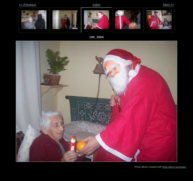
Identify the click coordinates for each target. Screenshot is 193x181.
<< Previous (27, 5)
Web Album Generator (174, 166)
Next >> (168, 5)
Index (96, 5)
